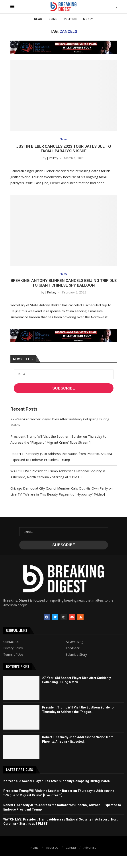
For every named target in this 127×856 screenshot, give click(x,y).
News (38, 19)
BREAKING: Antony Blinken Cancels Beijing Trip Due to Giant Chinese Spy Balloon (64, 282)
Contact (71, 848)
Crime (53, 19)
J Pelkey (52, 158)
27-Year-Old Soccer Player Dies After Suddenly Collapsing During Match (56, 781)
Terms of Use (13, 654)
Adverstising (74, 641)
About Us (52, 848)
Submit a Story (76, 654)
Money (88, 19)
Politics (70, 19)
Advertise (90, 848)
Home (35, 848)
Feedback (73, 648)
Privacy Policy (13, 648)
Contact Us (11, 641)
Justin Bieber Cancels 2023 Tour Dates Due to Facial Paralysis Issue (63, 148)
